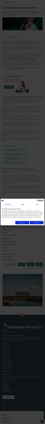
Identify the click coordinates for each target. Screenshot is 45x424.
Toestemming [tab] (8, 204)
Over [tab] (37, 204)
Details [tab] (22, 204)
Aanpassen (22, 222)
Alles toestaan (37, 222)
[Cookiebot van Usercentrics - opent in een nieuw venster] (38, 201)
